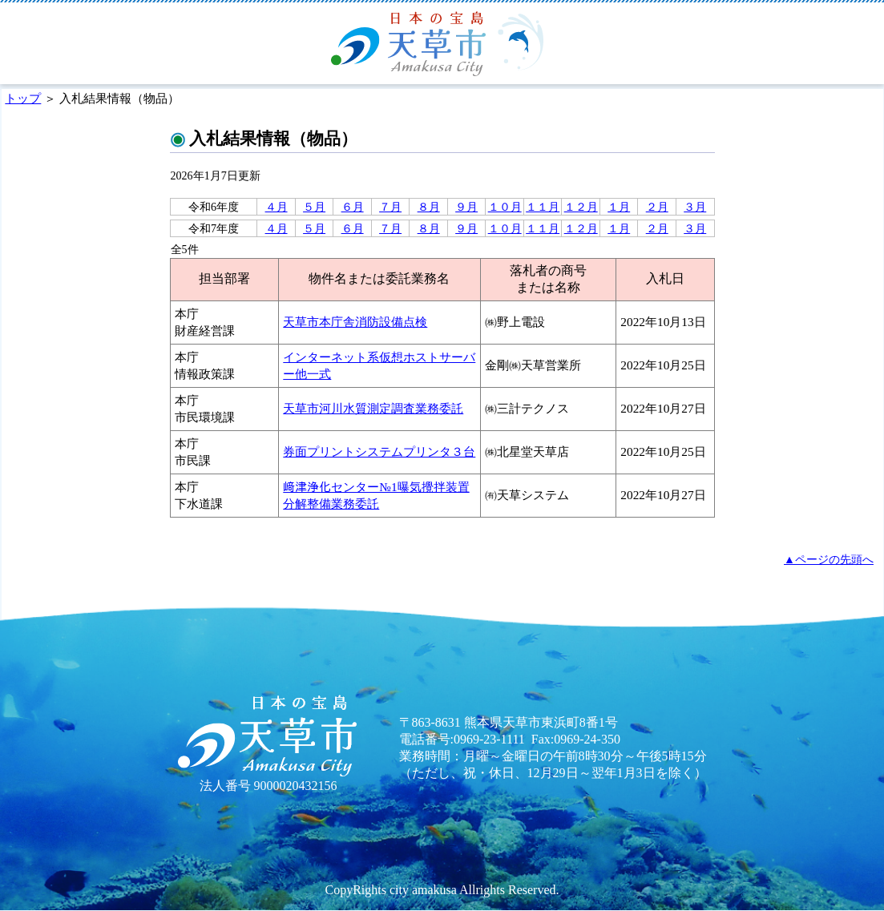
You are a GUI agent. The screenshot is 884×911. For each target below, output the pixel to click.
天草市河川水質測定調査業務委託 (373, 408)
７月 (390, 206)
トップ (23, 98)
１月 (618, 206)
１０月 (505, 206)
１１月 (542, 206)
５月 (314, 206)
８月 (429, 206)
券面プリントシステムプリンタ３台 (379, 451)
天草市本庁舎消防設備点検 (355, 322)
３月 (695, 206)
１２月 (581, 206)
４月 (276, 206)
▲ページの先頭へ (829, 559)
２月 (657, 206)
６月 (352, 206)
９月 (466, 206)
